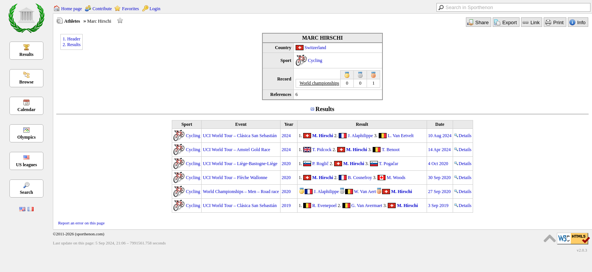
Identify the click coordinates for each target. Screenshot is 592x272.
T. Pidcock (321, 149)
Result (362, 124)
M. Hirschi (322, 135)
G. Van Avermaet (367, 205)
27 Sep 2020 (439, 191)
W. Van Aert (365, 191)
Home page (71, 8)
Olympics (26, 137)
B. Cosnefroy (360, 177)
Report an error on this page (81, 223)
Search (26, 192)
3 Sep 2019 (438, 205)
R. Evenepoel (324, 205)
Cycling (315, 60)
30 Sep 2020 (439, 177)
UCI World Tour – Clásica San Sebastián (240, 135)
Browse (26, 82)
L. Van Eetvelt (401, 135)
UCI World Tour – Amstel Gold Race (236, 149)
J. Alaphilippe (360, 135)
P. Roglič (320, 163)
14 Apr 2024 (439, 149)
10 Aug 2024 (440, 135)
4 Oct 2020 (438, 163)
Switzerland (315, 47)
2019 (286, 205)
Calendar (26, 109)
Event (241, 124)
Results (26, 54)
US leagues (26, 164)
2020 (286, 163)
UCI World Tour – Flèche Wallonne (235, 177)
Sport (186, 124)
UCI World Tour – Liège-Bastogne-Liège (240, 163)
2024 (286, 135)
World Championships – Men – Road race (241, 191)
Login (155, 8)
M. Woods (396, 177)
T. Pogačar (388, 163)
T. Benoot (390, 149)
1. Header (71, 39)
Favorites (130, 8)
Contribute (102, 8)
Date (439, 124)
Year (288, 124)
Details (463, 135)
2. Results (71, 44)
